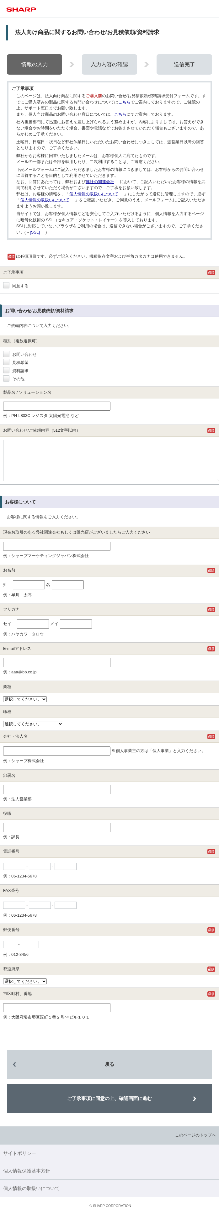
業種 (7, 694)
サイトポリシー (19, 1160)
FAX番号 (11, 898)
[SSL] (35, 232)
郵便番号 (11, 937)
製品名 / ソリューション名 (27, 392)
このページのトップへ (195, 1142)
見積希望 (16, 362)
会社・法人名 (15, 743)
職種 (7, 719)
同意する (16, 285)
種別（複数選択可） (21, 341)
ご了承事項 (13, 272)
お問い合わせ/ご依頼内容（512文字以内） (41, 430)
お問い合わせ (20, 354)
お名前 (9, 577)
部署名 (9, 783)
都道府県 (11, 976)
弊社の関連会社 (100, 181)
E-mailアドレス (17, 656)
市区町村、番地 (17, 1001)
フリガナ (11, 616)
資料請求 (16, 370)
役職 (7, 821)
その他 (13, 379)
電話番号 (11, 858)
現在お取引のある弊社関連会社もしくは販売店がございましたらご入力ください (76, 539)
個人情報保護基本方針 (26, 1178)
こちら (124, 102)
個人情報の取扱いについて (93, 194)
